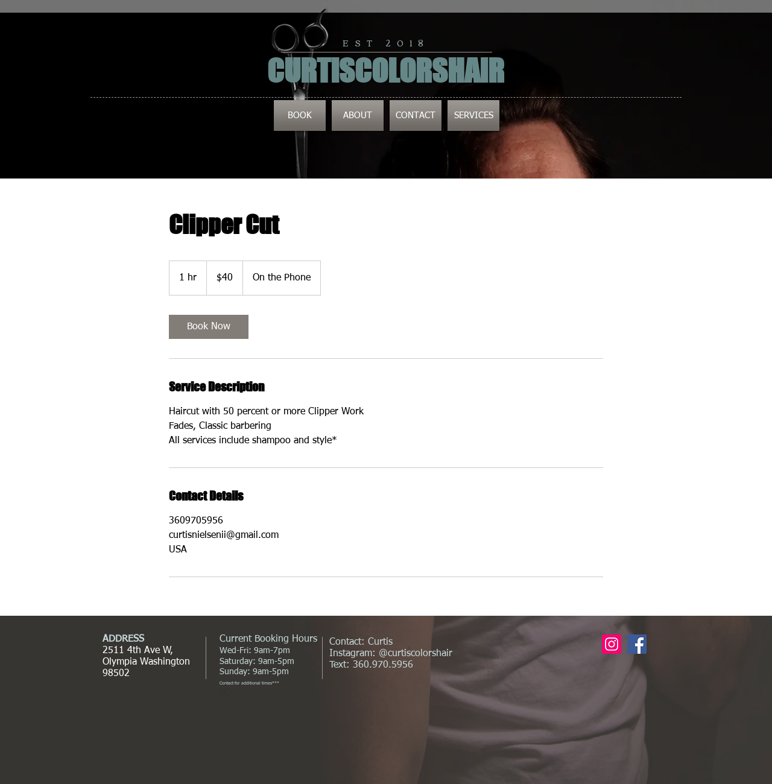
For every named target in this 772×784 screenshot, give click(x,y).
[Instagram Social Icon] (611, 644)
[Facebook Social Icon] (637, 644)
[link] (208, 327)
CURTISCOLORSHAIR (385, 70)
